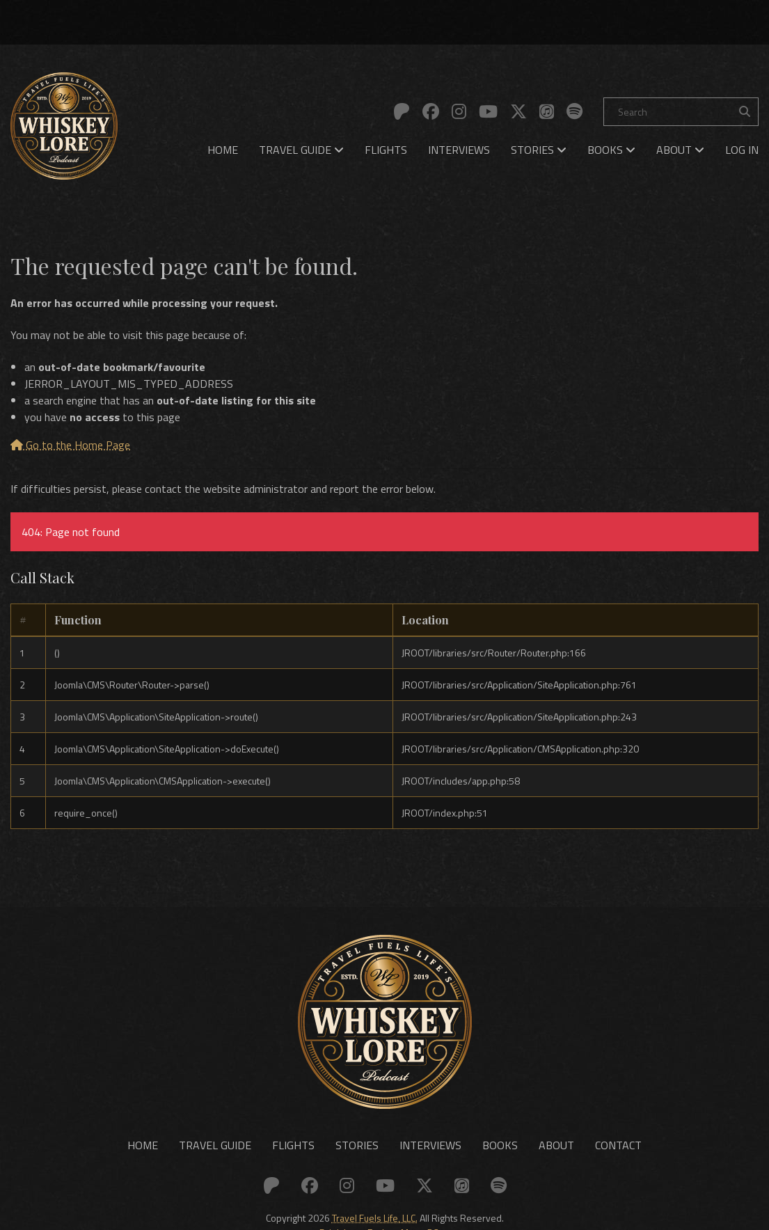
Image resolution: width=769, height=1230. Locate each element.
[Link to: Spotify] (574, 111)
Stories (538, 150)
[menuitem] (222, 150)
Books (611, 150)
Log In (742, 150)
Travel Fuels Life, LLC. (375, 1218)
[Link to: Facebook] (430, 111)
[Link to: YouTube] (488, 111)
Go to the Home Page (70, 444)
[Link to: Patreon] (401, 111)
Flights (386, 150)
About (680, 150)
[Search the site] (745, 111)
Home (222, 150)
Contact (618, 1145)
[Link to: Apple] (546, 111)
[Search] (681, 111)
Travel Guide (301, 150)
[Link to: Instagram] (459, 111)
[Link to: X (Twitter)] (518, 111)
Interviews (459, 150)
